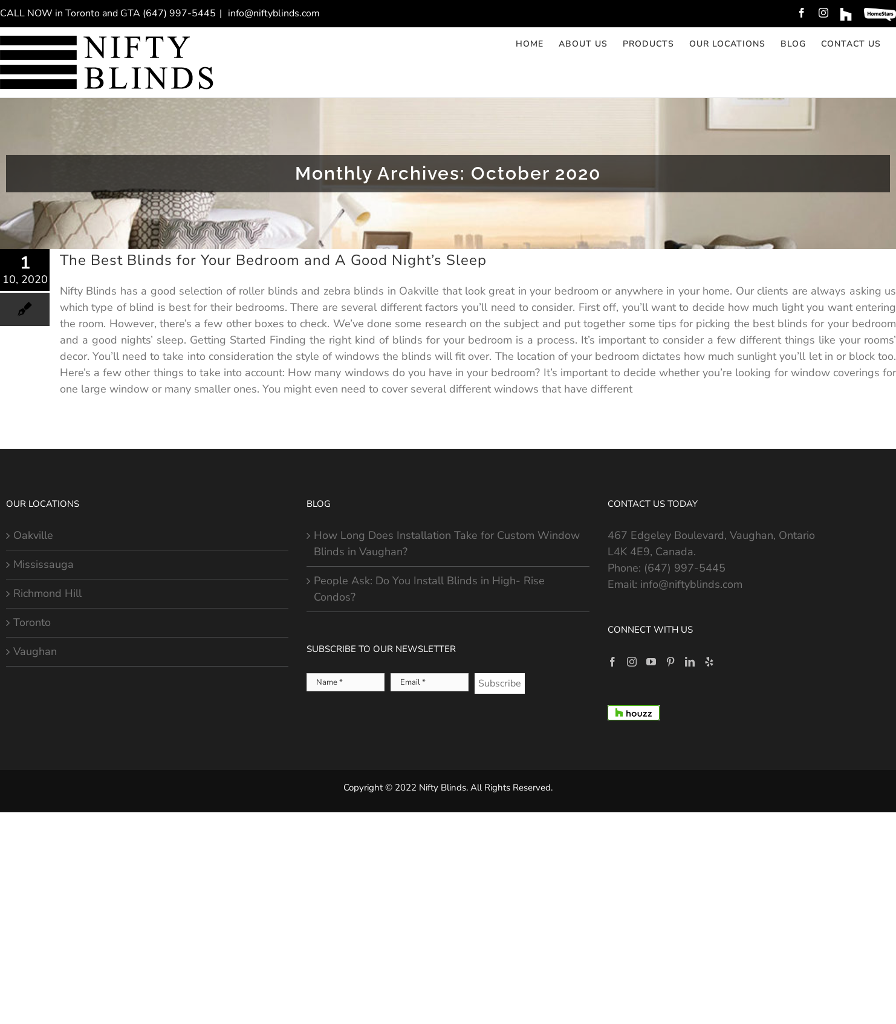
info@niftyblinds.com (273, 13)
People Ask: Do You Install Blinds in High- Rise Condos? (429, 588)
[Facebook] (612, 662)
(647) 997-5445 (685, 568)
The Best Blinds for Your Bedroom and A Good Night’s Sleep (273, 260)
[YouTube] (651, 662)
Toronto (32, 622)
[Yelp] (709, 662)
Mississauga (43, 564)
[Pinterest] (670, 662)
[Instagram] (632, 662)
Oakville (33, 535)
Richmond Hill (47, 593)
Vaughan (35, 651)
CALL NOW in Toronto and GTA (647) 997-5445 (108, 13)
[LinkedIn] (690, 662)
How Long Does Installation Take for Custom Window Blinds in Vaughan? (447, 543)
